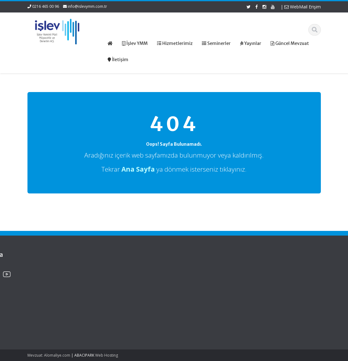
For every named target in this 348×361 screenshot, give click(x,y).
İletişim (193, 293)
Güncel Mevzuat (202, 287)
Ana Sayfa (196, 270)
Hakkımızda (198, 276)
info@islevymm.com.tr (87, 6)
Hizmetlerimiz (199, 282)
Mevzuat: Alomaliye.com (48, 355)
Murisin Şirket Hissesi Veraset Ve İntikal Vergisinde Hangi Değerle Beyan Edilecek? (51, 317)
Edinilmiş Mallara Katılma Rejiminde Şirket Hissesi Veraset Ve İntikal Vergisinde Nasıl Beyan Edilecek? (50, 285)
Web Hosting (106, 355)
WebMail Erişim (302, 7)
